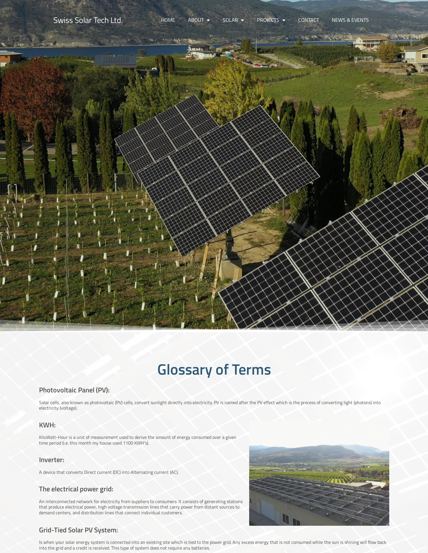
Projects (271, 20)
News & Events (350, 20)
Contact (308, 20)
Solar (233, 20)
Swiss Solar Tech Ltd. (88, 20)
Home (168, 20)
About (199, 20)
